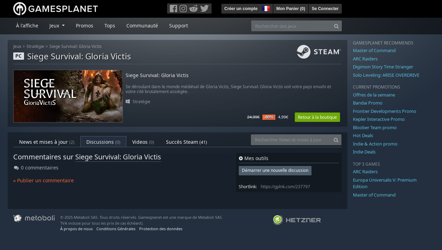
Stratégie (35, 46)
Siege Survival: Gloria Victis (75, 46)
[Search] (336, 25)
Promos (84, 25)
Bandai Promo (367, 103)
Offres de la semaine (374, 95)
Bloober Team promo (375, 127)
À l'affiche (27, 25)
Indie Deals (364, 152)
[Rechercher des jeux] (291, 25)
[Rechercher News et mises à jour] (291, 139)
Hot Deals (363, 135)
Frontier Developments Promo (384, 111)
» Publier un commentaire (43, 180)
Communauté (142, 25)
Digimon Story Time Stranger (383, 67)
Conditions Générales (115, 228)
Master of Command (374, 50)
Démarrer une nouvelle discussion (275, 170)
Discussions (103, 142)
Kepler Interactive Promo (379, 119)
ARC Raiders (365, 59)
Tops (109, 25)
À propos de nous (76, 228)
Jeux (17, 46)
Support (178, 25)
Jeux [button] (55, 25)
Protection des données (160, 228)
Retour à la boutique (317, 117)
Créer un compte (241, 8)
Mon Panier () (290, 8)
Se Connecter (325, 8)
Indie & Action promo (375, 144)
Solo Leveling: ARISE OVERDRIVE (386, 75)
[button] (265, 7)
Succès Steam (186, 142)
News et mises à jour (46, 142)
